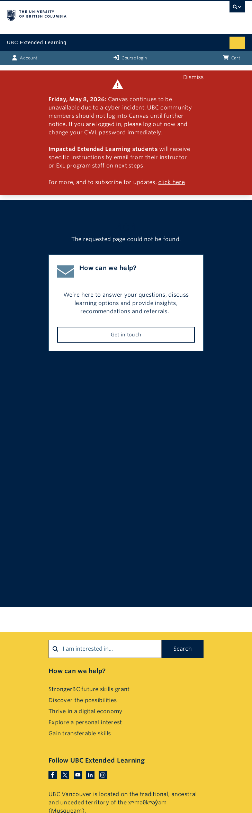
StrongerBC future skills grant (88, 689)
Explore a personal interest (85, 722)
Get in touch (126, 334)
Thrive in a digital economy (85, 711)
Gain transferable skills (79, 733)
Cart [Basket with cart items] (231, 57)
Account (24, 57)
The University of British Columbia (90, 14)
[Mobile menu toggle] (237, 43)
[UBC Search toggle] (237, 8)
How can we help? (77, 671)
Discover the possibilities (82, 700)
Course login (130, 57)
